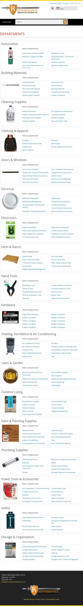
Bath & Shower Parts (29, 459)
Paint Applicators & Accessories (33, 443)
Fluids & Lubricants (58, 62)
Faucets (25, 472)
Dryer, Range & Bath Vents (32, 353)
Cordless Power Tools (30, 492)
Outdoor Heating (28, 408)
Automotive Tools (57, 53)
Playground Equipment (59, 411)
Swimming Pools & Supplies (32, 414)
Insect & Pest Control (29, 385)
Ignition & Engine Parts (59, 65)
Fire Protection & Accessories (32, 530)
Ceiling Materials (28, 82)
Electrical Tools (56, 292)
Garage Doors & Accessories (61, 172)
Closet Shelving (56, 546)
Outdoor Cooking (28, 405)
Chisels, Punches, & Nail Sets (61, 285)
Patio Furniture (27, 411)
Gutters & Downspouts (30, 92)
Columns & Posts (57, 82)
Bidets (53, 463)
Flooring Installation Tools (31, 295)
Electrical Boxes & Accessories (61, 211)
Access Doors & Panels (30, 169)
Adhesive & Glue (28, 430)
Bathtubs (25, 463)
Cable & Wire (55, 198)
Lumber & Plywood (58, 95)
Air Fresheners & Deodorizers (61, 111)
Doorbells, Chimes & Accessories (34, 211)
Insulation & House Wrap (60, 92)
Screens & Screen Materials (61, 179)
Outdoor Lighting (57, 408)
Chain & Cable (27, 256)
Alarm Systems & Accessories (32, 517)
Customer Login (55, 3)
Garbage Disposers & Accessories (63, 472)
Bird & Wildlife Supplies (59, 372)
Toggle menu (76, 21)
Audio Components (29, 227)
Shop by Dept (7, 22)
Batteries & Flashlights (30, 198)
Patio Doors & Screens (30, 179)
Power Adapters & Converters (33, 234)
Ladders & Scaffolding (30, 440)
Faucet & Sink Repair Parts (60, 469)
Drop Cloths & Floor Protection (33, 437)
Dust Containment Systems (61, 437)
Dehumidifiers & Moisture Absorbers (64, 350)
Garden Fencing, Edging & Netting (63, 379)
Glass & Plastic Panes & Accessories (34, 176)
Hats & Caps (55, 143)
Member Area (29, 599)
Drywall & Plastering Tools (31, 292)
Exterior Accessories (29, 62)
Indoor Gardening (57, 382)
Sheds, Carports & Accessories (33, 553)
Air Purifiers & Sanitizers (31, 347)
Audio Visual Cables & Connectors (34, 231)
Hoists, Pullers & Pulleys (31, 260)
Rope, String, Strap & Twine (61, 263)
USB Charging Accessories (60, 237)
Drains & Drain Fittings (59, 466)
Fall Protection (56, 526)
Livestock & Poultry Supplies (32, 263)
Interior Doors (56, 176)
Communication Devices (59, 231)
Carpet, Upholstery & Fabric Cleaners (35, 115)
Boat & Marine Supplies (30, 401)
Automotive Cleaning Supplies (33, 53)
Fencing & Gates (57, 256)
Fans (53, 356)
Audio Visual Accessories (60, 227)
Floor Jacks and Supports (31, 89)
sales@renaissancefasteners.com (13, 582)
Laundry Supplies (28, 121)
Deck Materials (56, 85)
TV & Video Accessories (30, 237)
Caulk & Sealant (56, 430)
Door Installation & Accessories (62, 169)
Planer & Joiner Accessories (61, 501)
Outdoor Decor (56, 405)
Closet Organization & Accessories (34, 546)
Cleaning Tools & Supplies (31, 118)
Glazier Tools (56, 295)
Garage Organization (29, 550)
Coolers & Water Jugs (59, 401)
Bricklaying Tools (28, 285)
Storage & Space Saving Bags (32, 556)
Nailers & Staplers (57, 498)
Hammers (25, 298)
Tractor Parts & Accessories (61, 266)
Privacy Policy (40, 599)
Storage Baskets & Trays (60, 556)
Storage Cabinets (28, 559)
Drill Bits (25, 495)
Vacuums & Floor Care (59, 121)
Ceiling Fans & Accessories (60, 202)
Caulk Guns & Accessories (31, 434)
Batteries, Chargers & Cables (32, 56)
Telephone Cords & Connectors (62, 234)
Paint (53, 440)
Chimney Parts (27, 350)
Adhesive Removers (29, 111)
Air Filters (54, 343)
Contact (66, 3)
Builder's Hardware (58, 314)
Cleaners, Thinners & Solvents (62, 434)
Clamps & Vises (27, 289)
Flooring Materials (57, 89)
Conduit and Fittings (58, 205)
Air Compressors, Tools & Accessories (35, 488)
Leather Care (27, 147)
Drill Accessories (57, 492)
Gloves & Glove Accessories (32, 143)
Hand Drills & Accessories (60, 298)
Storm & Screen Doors (30, 182)
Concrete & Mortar (29, 85)
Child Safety (26, 521)
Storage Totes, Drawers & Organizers (64, 559)
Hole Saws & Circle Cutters (31, 498)
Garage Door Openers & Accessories (35, 172)
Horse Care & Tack (58, 260)
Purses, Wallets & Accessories (61, 147)
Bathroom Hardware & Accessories (63, 459)
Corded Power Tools (58, 488)
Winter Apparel (27, 150)
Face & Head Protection (30, 526)
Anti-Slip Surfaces (57, 517)
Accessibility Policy (52, 599)
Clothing (25, 140)
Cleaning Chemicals (58, 115)
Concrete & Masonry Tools (60, 289)
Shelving (54, 553)
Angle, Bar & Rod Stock (30, 314)
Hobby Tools (56, 495)
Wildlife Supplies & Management (34, 269)
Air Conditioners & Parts (31, 343)
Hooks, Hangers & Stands (60, 550)
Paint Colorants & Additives (61, 443)
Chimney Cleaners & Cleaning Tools (64, 347)
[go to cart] (66, 8)
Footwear (54, 140)
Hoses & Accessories (29, 382)
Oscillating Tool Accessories (32, 501)
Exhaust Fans (27, 356)
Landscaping (55, 385)
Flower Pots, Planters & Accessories (35, 379)
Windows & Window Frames (61, 182)
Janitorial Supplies (57, 118)
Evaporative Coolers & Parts (61, 353)
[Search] (65, 22)
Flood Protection (57, 530)
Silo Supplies (26, 266)
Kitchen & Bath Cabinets (31, 95)
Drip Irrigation (56, 376)
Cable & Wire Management (32, 202)
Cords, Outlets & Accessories (61, 208)
